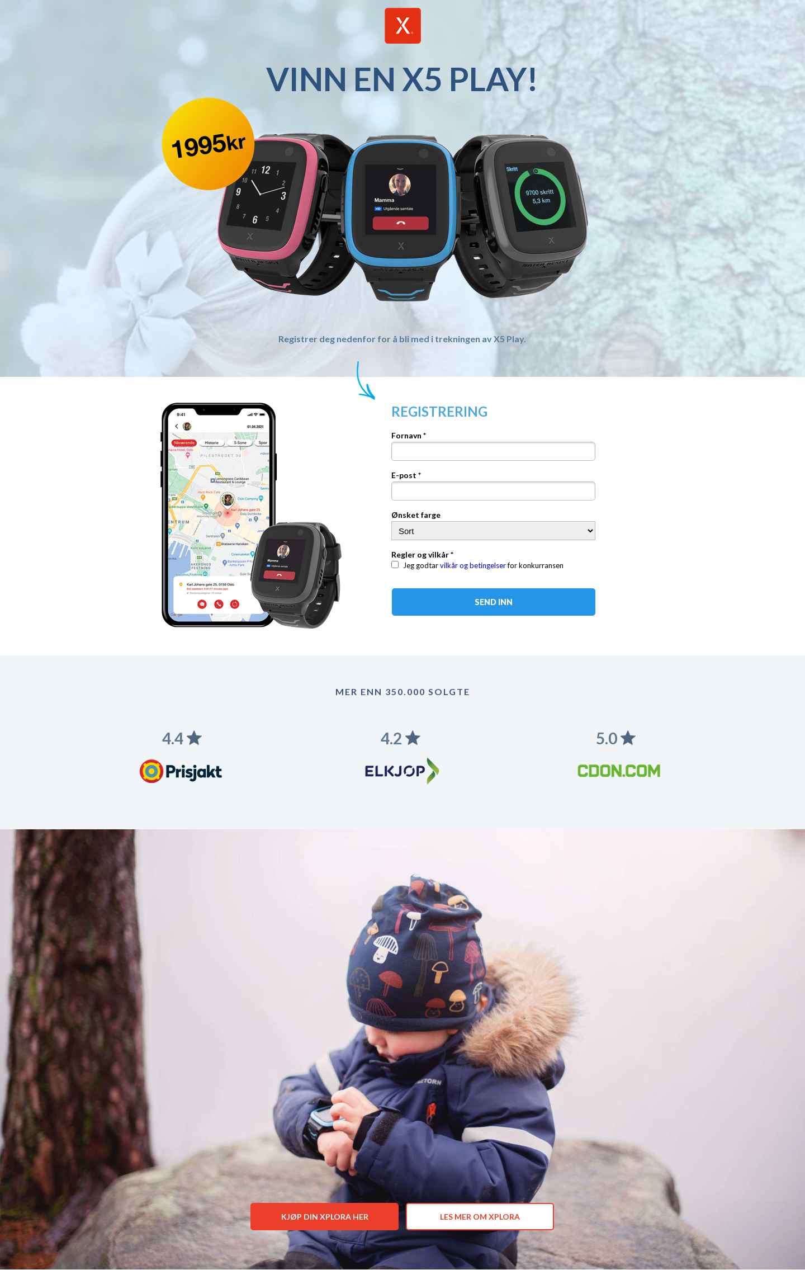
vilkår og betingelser (473, 565)
